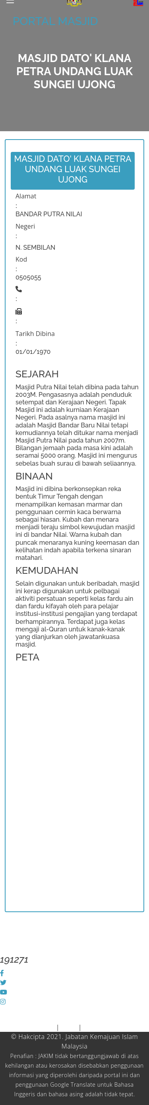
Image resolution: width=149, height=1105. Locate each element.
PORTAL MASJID (55, 21)
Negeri (25, 226)
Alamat (25, 196)
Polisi (69, 1027)
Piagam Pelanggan (28, 1027)
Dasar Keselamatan (112, 1027)
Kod (21, 259)
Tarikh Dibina (35, 333)
